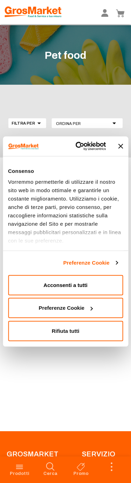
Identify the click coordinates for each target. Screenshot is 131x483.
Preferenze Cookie (86, 263)
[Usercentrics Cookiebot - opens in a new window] (79, 146)
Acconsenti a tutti (66, 285)
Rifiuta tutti (65, 331)
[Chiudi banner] (120, 146)
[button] (87, 123)
